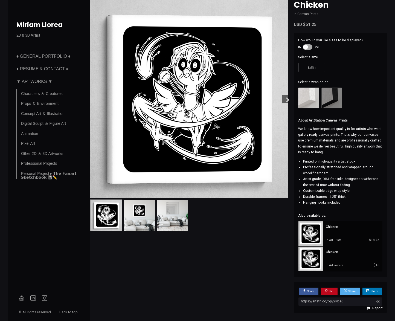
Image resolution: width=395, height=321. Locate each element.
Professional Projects (39, 163)
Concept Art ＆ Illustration (43, 113)
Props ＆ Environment (40, 103)
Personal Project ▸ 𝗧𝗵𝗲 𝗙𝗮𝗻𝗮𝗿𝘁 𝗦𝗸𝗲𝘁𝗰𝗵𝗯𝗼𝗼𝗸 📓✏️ (49, 175)
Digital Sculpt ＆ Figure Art (43, 123)
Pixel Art (28, 143)
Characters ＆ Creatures (42, 93)
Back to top (69, 312)
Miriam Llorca (39, 24)
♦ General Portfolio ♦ (43, 56)
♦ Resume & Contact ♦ (42, 68)
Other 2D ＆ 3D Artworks (42, 153)
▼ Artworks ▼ (34, 81)
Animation (29, 133)
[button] (374, 308)
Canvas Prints (307, 14)
